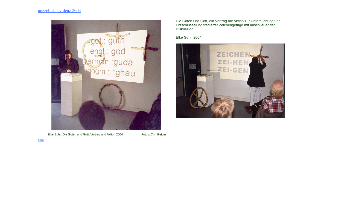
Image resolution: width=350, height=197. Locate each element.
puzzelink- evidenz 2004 (59, 10)
